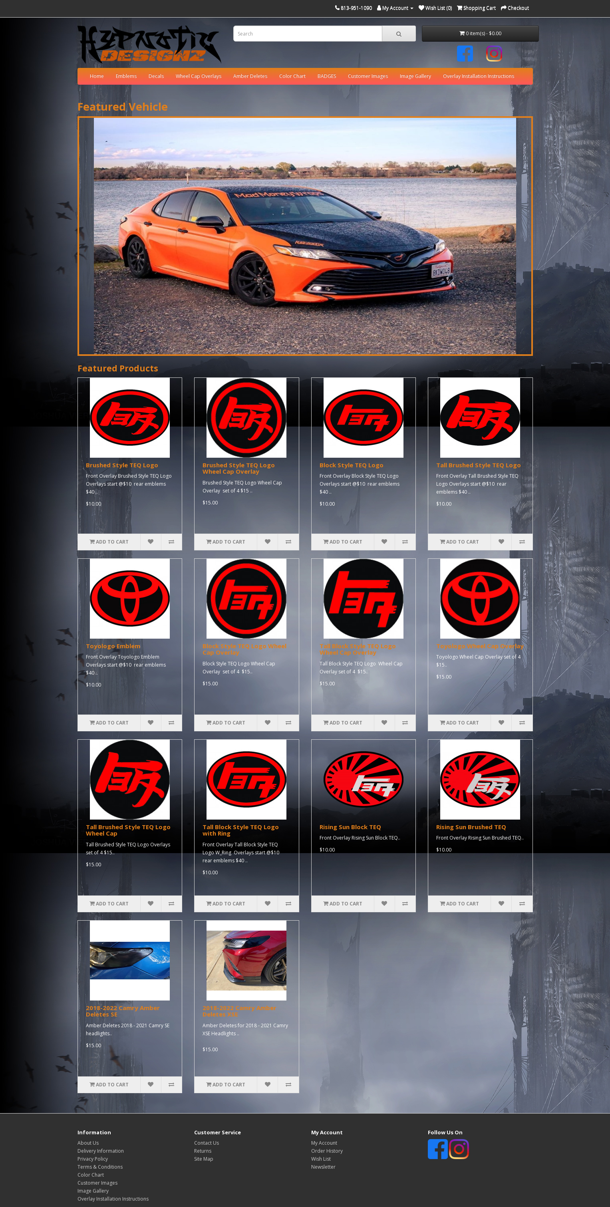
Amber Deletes (250, 76)
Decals (156, 76)
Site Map (203, 1158)
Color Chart (292, 76)
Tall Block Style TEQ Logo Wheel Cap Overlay (358, 649)
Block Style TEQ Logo (351, 465)
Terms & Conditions (100, 1166)
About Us (88, 1143)
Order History (327, 1150)
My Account (324, 1143)
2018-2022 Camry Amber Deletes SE (123, 1011)
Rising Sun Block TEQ (350, 827)
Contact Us (206, 1143)
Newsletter (323, 1166)
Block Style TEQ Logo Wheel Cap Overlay (244, 649)
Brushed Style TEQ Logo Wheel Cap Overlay (239, 468)
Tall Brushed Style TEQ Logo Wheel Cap (128, 830)
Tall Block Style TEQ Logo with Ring (241, 830)
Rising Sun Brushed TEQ (471, 827)
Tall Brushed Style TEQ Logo (478, 465)
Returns (202, 1150)
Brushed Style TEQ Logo (122, 465)
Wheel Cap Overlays (198, 76)
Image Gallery (415, 76)
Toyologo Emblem (113, 646)
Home (97, 76)
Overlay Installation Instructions (478, 76)
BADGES (327, 76)
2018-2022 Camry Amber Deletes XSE (239, 1011)
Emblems (126, 76)
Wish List (321, 1158)
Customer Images (368, 76)
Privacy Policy (92, 1158)
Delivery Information (100, 1150)
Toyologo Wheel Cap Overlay (480, 646)
